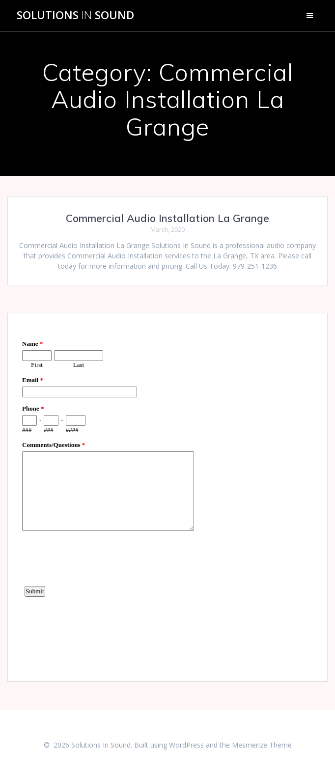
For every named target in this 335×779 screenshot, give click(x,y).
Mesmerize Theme (262, 745)
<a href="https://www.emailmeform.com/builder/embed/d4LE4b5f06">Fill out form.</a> (167, 496)
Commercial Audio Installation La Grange (167, 218)
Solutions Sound (75, 15)
